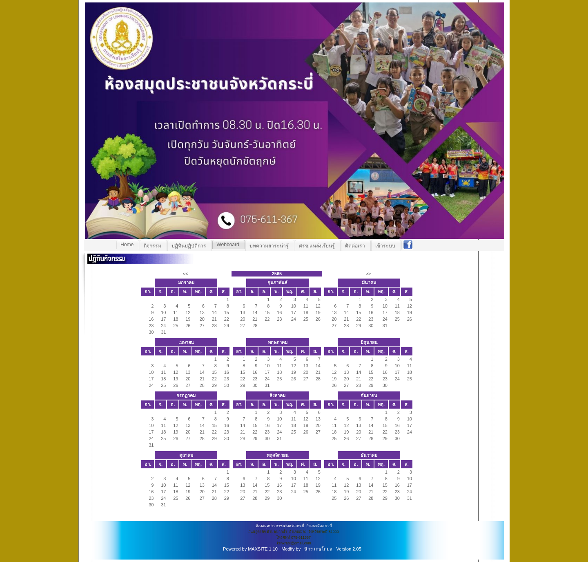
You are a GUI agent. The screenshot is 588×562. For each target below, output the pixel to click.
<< (185, 273)
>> (368, 273)
